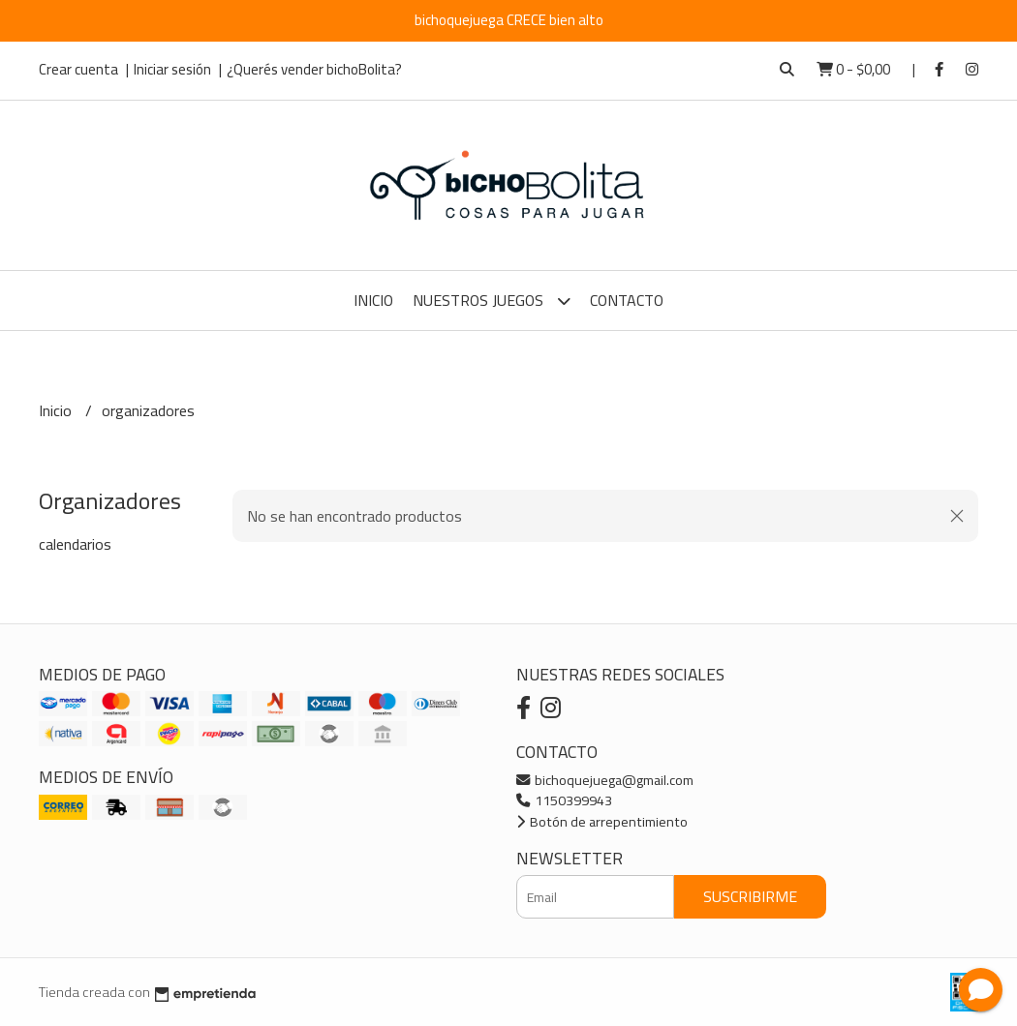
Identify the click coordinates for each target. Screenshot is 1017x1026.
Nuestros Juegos (491, 300)
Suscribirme (750, 896)
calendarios (75, 543)
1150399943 (564, 800)
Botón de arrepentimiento (602, 821)
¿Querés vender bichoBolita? (314, 69)
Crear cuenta (78, 69)
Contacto (626, 300)
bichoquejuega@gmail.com (604, 780)
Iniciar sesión (172, 69)
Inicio (373, 300)
